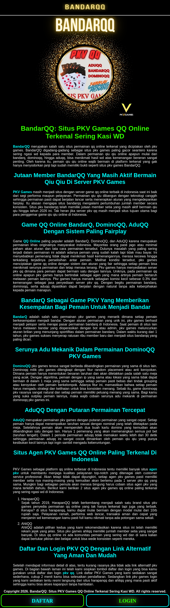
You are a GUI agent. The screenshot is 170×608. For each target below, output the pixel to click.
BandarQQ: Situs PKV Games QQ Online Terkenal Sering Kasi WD (82, 591)
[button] (42, 600)
